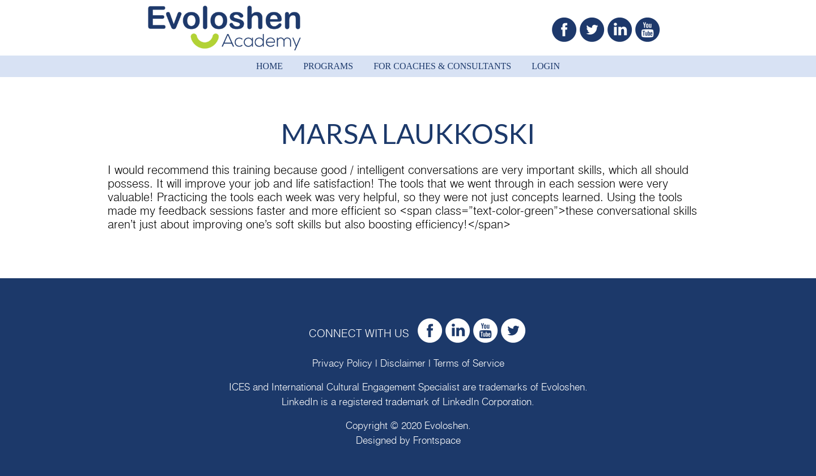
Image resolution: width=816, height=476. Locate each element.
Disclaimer (403, 363)
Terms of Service (469, 363)
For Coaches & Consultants (442, 66)
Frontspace (437, 440)
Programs (328, 66)
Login (546, 66)
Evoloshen (563, 387)
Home (269, 66)
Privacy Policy (342, 363)
